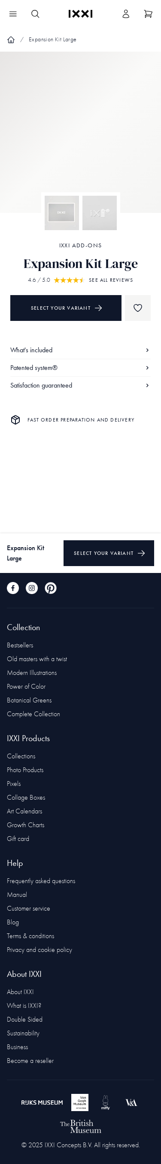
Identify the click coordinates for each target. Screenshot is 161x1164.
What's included (80, 350)
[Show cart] (148, 14)
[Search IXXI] (35, 14)
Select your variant (67, 308)
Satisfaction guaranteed (80, 385)
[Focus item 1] (80, 139)
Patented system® (80, 367)
